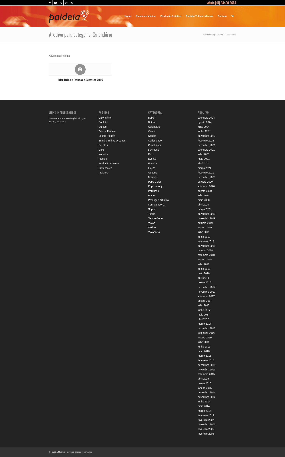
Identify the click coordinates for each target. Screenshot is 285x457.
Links (102, 149)
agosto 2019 (205, 227)
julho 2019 (204, 232)
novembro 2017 (206, 291)
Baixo (151, 117)
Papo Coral (154, 181)
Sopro (151, 209)
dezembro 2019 (206, 213)
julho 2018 (204, 264)
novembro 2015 (206, 369)
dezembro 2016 (206, 328)
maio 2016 (204, 351)
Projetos (103, 172)
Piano (151, 195)
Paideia (103, 158)
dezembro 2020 (206, 177)
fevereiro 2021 (206, 172)
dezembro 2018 (206, 245)
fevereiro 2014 (206, 415)
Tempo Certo (155, 218)
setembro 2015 (206, 374)
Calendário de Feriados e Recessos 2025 (80, 80)
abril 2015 (203, 378)
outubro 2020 (205, 181)
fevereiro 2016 (206, 360)
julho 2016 (204, 342)
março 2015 (204, 383)
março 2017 (204, 323)
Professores (105, 168)
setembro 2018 (206, 255)
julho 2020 (204, 195)
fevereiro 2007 (206, 419)
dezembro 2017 (206, 287)
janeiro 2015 (205, 387)
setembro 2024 (206, 117)
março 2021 (204, 168)
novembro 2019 (206, 218)
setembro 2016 (206, 332)
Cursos (103, 126)
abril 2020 (203, 204)
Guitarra (152, 172)
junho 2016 (204, 346)
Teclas (151, 213)
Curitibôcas (154, 145)
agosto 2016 (205, 337)
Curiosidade (155, 140)
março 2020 (204, 209)
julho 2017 (204, 305)
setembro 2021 (206, 149)
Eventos (103, 145)
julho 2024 (204, 126)
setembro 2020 (206, 186)
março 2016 (204, 355)
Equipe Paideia (107, 131)
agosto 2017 (205, 300)
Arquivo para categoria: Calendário (80, 34)
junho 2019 (204, 236)
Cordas (152, 135)
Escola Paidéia (107, 135)
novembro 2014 (206, 397)
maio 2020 (204, 200)
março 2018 (204, 282)
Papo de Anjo (155, 186)
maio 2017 (204, 314)
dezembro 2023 (206, 135)
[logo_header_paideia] (69, 16)
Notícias (103, 154)
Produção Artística (109, 163)
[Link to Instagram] (66, 2)
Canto (151, 131)
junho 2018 (204, 268)
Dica (150, 154)
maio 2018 (204, 273)
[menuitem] (127, 16)
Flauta (151, 168)
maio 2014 (204, 406)
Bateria (152, 122)
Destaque (153, 149)
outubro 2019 (205, 222)
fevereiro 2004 (206, 433)
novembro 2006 (206, 424)
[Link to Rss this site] (60, 2)
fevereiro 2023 (206, 140)
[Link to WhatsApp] (72, 2)
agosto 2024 (205, 122)
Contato (103, 122)
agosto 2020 (205, 190)
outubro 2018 (205, 250)
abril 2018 (203, 277)
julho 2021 (204, 154)
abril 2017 (203, 319)
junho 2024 (204, 131)
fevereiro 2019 (206, 241)
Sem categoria (156, 204)
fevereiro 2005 (206, 429)
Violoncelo (154, 232)
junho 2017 (204, 310)
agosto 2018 (205, 259)
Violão (151, 222)
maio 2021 (204, 158)
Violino (152, 227)
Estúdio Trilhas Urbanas (112, 140)
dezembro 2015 (206, 365)
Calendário (105, 117)
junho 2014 (204, 401)
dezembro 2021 (206, 145)
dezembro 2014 (206, 392)
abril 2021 (203, 163)
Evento (152, 158)
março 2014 (204, 410)
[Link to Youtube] (55, 2)
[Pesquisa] (232, 16)
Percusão (153, 190)
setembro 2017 (206, 296)
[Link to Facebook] (50, 2)
